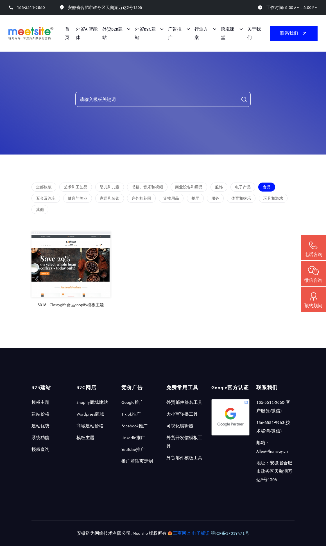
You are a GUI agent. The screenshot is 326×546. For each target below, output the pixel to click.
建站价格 (40, 414)
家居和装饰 (109, 198)
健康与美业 (77, 198)
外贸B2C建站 (145, 33)
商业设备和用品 (189, 187)
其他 (40, 209)
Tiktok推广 (131, 414)
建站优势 (40, 426)
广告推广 (175, 33)
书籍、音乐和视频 (147, 187)
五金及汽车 (46, 198)
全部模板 (44, 187)
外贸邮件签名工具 (184, 402)
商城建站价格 (89, 426)
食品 (267, 187)
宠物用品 (171, 198)
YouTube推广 (133, 449)
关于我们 (254, 33)
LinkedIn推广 (133, 438)
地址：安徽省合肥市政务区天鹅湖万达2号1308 (274, 471)
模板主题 (40, 402)
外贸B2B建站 (112, 33)
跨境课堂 (227, 33)
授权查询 (40, 449)
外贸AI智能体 (87, 33)
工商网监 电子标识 (189, 533)
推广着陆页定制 (137, 461)
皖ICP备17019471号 (230, 533)
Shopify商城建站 (92, 402)
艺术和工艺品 (75, 187)
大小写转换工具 (182, 414)
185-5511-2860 (31, 7)
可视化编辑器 (179, 426)
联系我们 (294, 33)
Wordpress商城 (90, 414)
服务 (215, 198)
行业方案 (201, 33)
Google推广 (132, 402)
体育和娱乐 (241, 198)
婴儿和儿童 (109, 187)
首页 (67, 33)
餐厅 (195, 198)
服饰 (219, 187)
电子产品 (243, 187)
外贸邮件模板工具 (184, 458)
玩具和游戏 (273, 198)
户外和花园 (141, 198)
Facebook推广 (134, 426)
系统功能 (40, 438)
